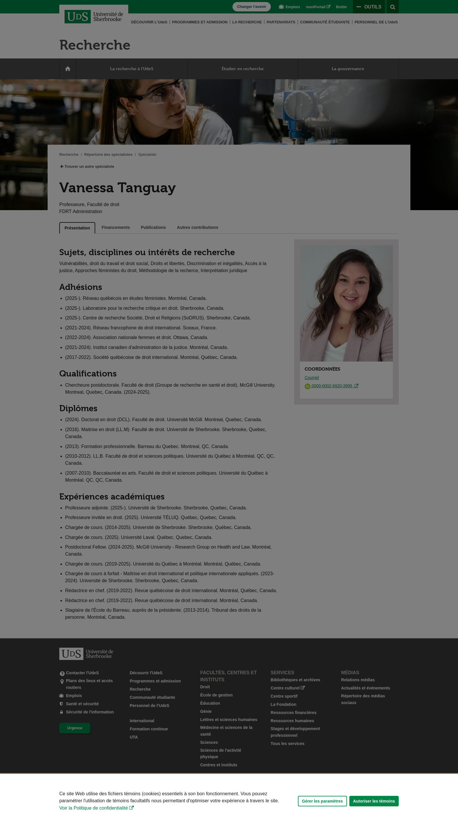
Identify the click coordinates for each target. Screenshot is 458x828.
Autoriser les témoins (374, 801)
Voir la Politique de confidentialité (93, 807)
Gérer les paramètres (322, 801)
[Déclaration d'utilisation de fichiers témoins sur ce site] (229, 801)
